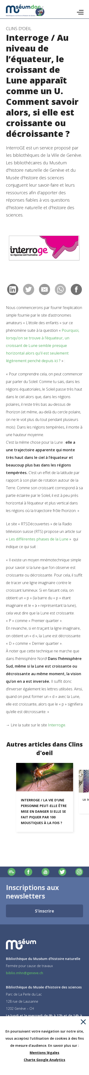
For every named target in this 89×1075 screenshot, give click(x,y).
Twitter (62, 872)
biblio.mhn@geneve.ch (24, 973)
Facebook (28, 872)
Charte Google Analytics (44, 1059)
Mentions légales (44, 1052)
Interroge (56, 725)
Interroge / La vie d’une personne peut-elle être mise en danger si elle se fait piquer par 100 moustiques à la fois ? (44, 811)
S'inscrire (44, 911)
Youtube (45, 872)
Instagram (79, 872)
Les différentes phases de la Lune (38, 539)
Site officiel (11, 872)
